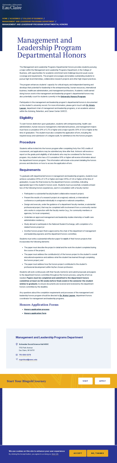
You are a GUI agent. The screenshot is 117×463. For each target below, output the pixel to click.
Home (5, 18)
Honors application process (36, 309)
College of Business (33, 18)
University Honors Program (73, 96)
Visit (85, 381)
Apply (102, 381)
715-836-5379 (25, 355)
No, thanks (97, 453)
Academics (15, 18)
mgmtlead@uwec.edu (28, 360)
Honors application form (35, 313)
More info (55, 454)
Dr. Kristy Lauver (67, 295)
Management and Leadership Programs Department (28, 21)
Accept (78, 453)
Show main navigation (112, 6)
